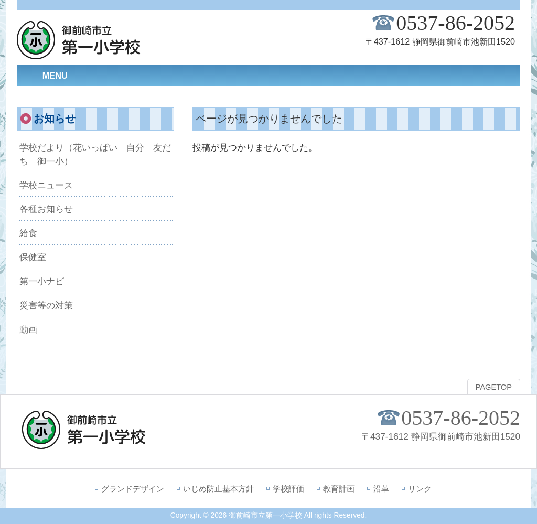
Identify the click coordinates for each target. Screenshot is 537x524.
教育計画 (339, 488)
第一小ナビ (41, 281)
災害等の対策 (46, 305)
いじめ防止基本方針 (218, 488)
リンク (420, 488)
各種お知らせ (46, 209)
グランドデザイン (132, 488)
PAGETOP (494, 387)
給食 (28, 233)
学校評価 (288, 488)
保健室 (32, 257)
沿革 (381, 488)
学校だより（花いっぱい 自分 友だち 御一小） (95, 154)
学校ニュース (46, 185)
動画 (28, 329)
